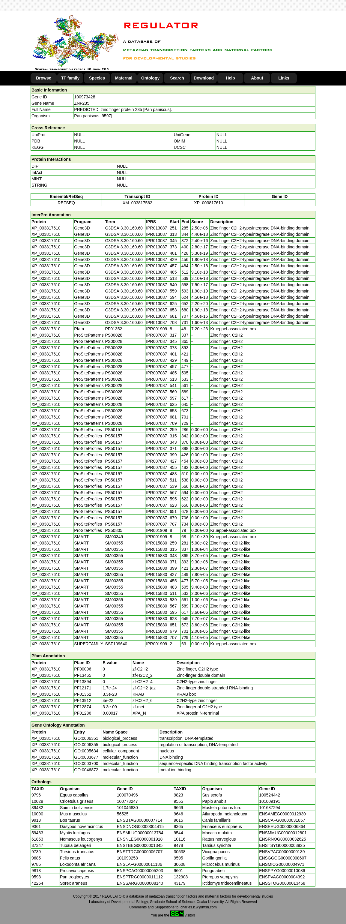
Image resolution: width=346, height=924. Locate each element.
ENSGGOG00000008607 (282, 858)
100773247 (127, 801)
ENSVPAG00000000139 (282, 851)
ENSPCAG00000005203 (140, 870)
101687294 (269, 807)
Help (230, 78)
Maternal (124, 78)
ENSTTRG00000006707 (140, 851)
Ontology (150, 78)
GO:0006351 (86, 738)
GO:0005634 (86, 750)
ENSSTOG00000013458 (282, 883)
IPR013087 (156, 228)
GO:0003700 (86, 763)
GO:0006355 (86, 744)
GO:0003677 (86, 757)
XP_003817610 (208, 202)
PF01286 (82, 713)
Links (283, 78)
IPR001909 (156, 328)
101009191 (269, 801)
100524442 (269, 795)
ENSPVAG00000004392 (282, 876)
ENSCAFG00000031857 (282, 820)
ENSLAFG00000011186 (139, 864)
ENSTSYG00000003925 (282, 845)
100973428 (84, 96)
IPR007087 (156, 335)
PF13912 (82, 700)
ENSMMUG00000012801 (283, 832)
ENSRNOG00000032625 (282, 839)
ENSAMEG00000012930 (282, 814)
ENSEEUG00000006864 (282, 826)
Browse (43, 78)
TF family (70, 78)
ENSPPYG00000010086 (282, 870)
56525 (123, 814)
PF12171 (82, 688)
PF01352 (82, 694)
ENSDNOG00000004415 (140, 826)
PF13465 (82, 675)
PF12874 (82, 706)
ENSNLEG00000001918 (140, 839)
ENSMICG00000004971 (281, 864)
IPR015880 (156, 543)
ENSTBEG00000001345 (140, 845)
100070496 (127, 795)
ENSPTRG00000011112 (140, 876)
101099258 (127, 858)
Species (97, 78)
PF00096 (82, 669)
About (257, 78)
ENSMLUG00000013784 (140, 832)
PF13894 (82, 681)
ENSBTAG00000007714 (140, 820)
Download (204, 78)
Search (177, 78)
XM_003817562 (137, 202)
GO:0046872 (86, 769)
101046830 (127, 807)
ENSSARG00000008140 (140, 883)
